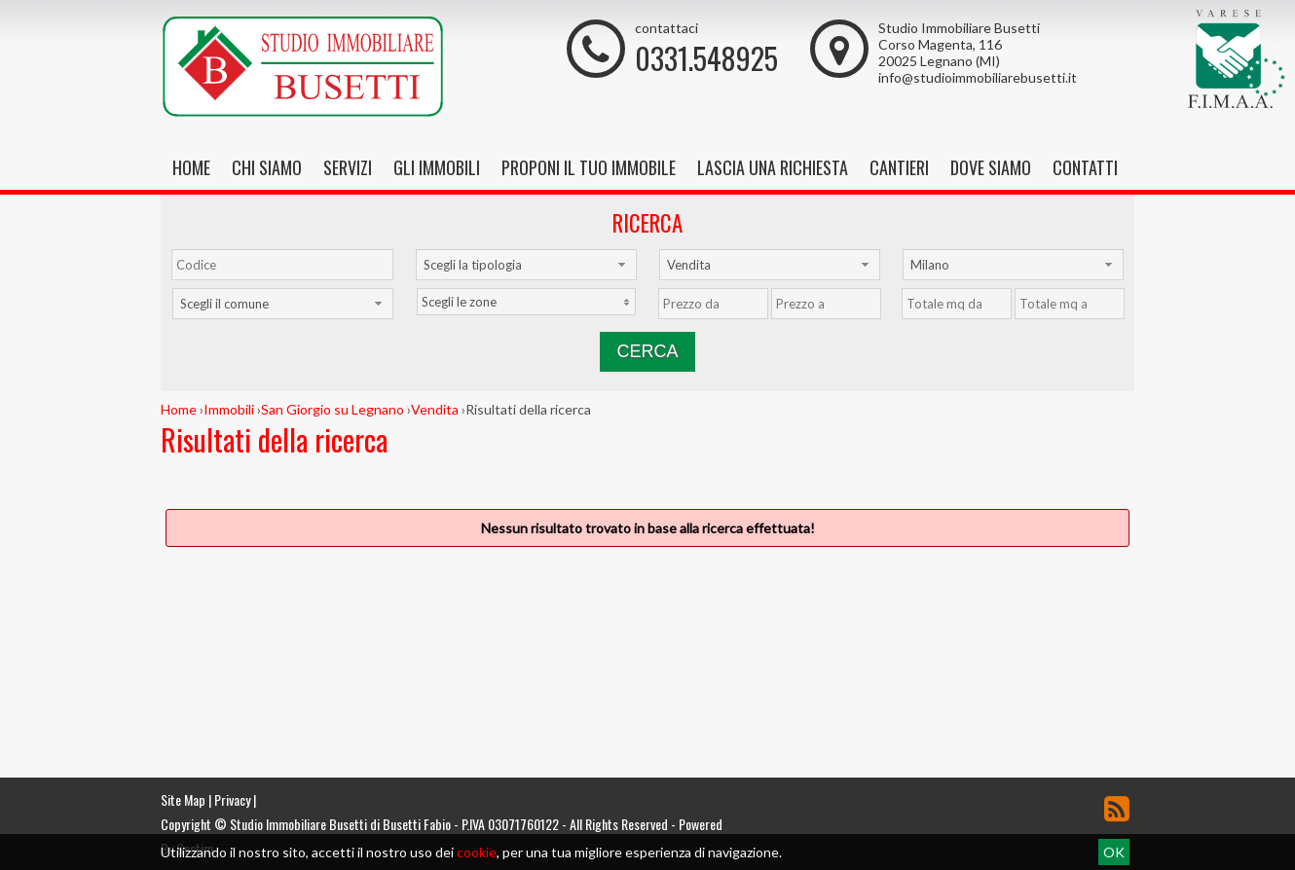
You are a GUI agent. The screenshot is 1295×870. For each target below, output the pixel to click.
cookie (477, 852)
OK (1114, 852)
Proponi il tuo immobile (588, 167)
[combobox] (526, 264)
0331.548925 (706, 58)
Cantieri (899, 167)
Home (191, 167)
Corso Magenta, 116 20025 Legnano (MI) (940, 52)
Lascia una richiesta (772, 167)
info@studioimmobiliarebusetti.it (977, 77)
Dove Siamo (990, 167)
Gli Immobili (436, 167)
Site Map (183, 799)
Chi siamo (267, 167)
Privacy (232, 799)
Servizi (347, 167)
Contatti (1085, 167)
